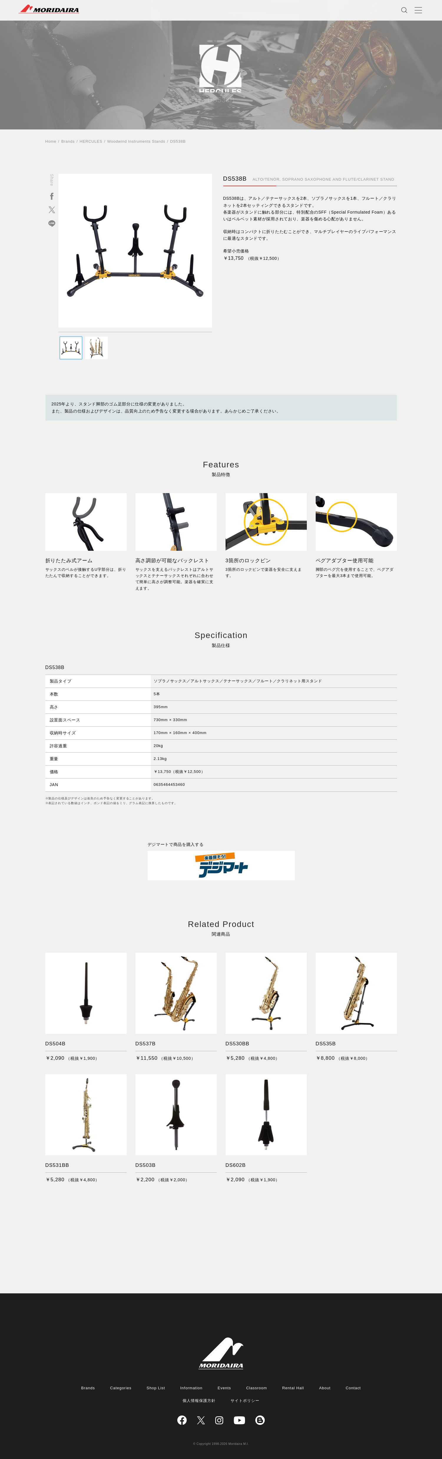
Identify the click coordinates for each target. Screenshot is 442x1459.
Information (191, 1388)
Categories (120, 1388)
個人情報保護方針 (199, 1400)
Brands (68, 141)
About (325, 1388)
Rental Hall (293, 1388)
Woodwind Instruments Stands (136, 141)
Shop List (156, 1388)
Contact (353, 1388)
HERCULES (91, 141)
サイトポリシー (245, 1400)
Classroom (256, 1388)
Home (51, 141)
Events (224, 1388)
